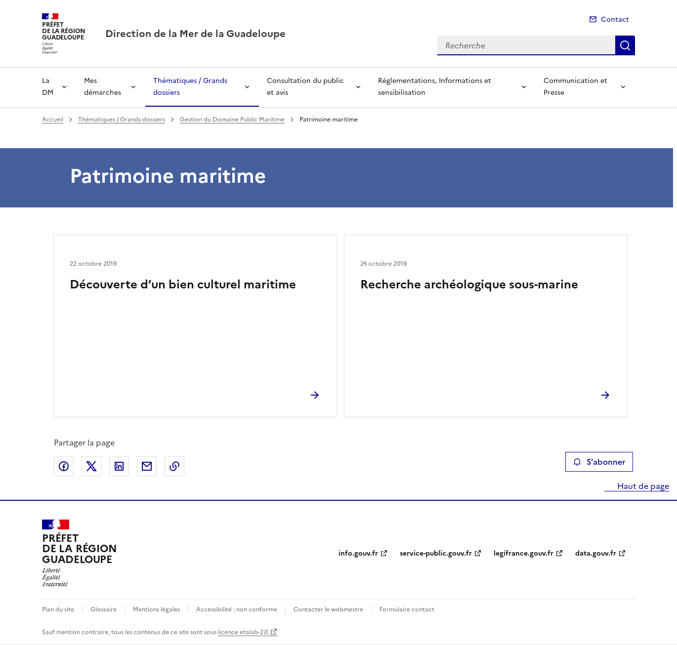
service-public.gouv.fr (436, 553)
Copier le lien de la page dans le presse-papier (174, 466)
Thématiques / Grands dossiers (190, 87)
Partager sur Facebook (64, 466)
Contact (615, 19)
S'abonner (599, 462)
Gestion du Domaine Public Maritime (232, 119)
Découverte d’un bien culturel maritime (183, 284)
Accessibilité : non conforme (236, 609)
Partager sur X (91, 466)
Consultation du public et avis (305, 87)
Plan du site (58, 609)
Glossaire (103, 609)
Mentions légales (156, 609)
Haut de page (642, 486)
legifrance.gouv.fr (523, 553)
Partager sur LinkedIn (119, 466)
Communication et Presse (575, 87)
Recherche (625, 45)
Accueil (52, 119)
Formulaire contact (407, 609)
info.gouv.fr (358, 553)
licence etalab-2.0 (243, 632)
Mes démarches (102, 87)
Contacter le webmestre (328, 609)
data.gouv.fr (595, 553)
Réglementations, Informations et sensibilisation (434, 87)
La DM (47, 87)
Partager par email (147, 466)
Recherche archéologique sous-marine (469, 284)
